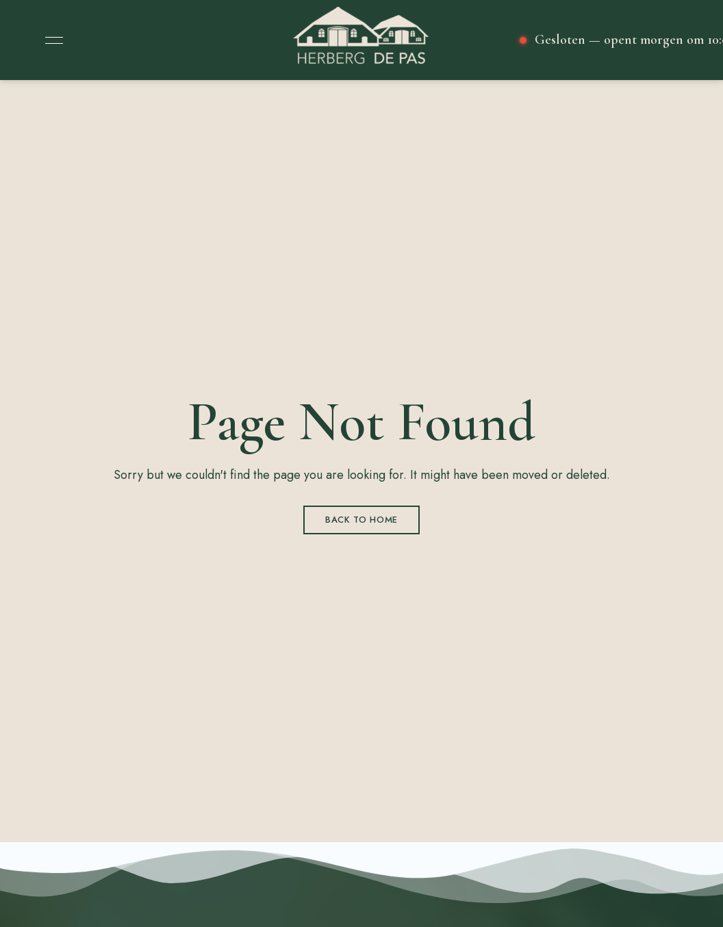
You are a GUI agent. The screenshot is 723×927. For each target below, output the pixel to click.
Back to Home (361, 519)
